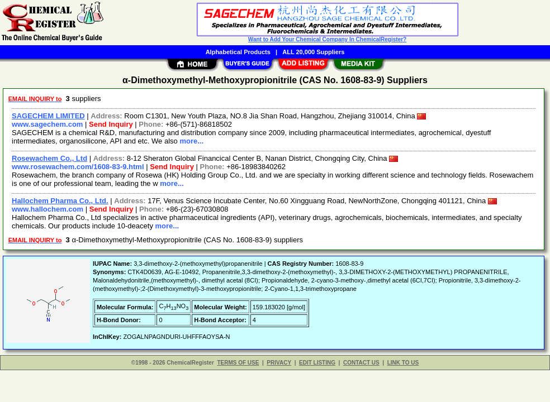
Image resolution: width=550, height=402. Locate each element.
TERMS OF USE (238, 363)
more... (191, 141)
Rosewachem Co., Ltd (49, 158)
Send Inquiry (111, 124)
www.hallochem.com (47, 209)
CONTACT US (361, 363)
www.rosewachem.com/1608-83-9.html (78, 166)
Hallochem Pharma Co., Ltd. (60, 201)
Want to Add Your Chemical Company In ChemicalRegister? (327, 39)
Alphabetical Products (238, 52)
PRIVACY (279, 363)
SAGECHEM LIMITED (48, 116)
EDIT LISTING (317, 363)
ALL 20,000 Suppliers (313, 52)
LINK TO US (403, 363)
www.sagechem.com (47, 124)
